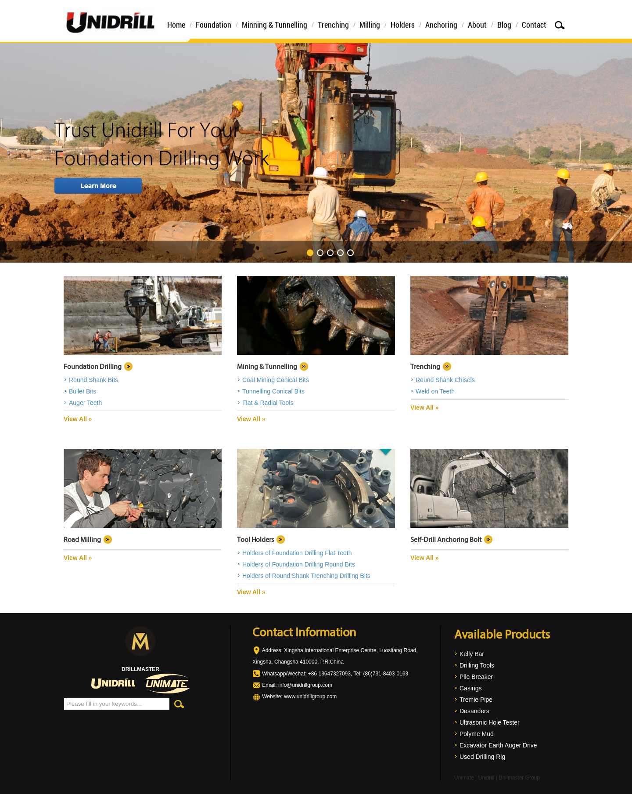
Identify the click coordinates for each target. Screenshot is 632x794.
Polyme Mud (477, 733)
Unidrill (486, 778)
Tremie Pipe (476, 699)
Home (176, 24)
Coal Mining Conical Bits (275, 379)
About (477, 24)
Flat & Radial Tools (267, 402)
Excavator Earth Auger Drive (498, 745)
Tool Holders (255, 539)
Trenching (333, 24)
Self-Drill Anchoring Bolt (445, 539)
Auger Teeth (85, 402)
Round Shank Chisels (445, 379)
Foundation (213, 24)
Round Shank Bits (93, 379)
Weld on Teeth (435, 391)
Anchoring (441, 24)
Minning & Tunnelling (274, 24)
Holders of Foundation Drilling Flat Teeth (297, 552)
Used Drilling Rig (482, 756)
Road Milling (82, 539)
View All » (78, 418)
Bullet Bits (82, 391)
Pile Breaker (476, 676)
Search (559, 25)
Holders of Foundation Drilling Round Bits (298, 564)
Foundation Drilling (93, 366)
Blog (504, 24)
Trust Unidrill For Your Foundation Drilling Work (316, 153)
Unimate (464, 778)
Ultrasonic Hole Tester (490, 722)
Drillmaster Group (519, 778)
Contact (534, 24)
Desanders (474, 711)
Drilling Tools (477, 665)
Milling (369, 24)
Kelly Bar (472, 653)
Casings (471, 688)
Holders (403, 24)
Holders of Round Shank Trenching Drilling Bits (306, 575)
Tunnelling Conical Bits (273, 391)
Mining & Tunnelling (267, 366)
